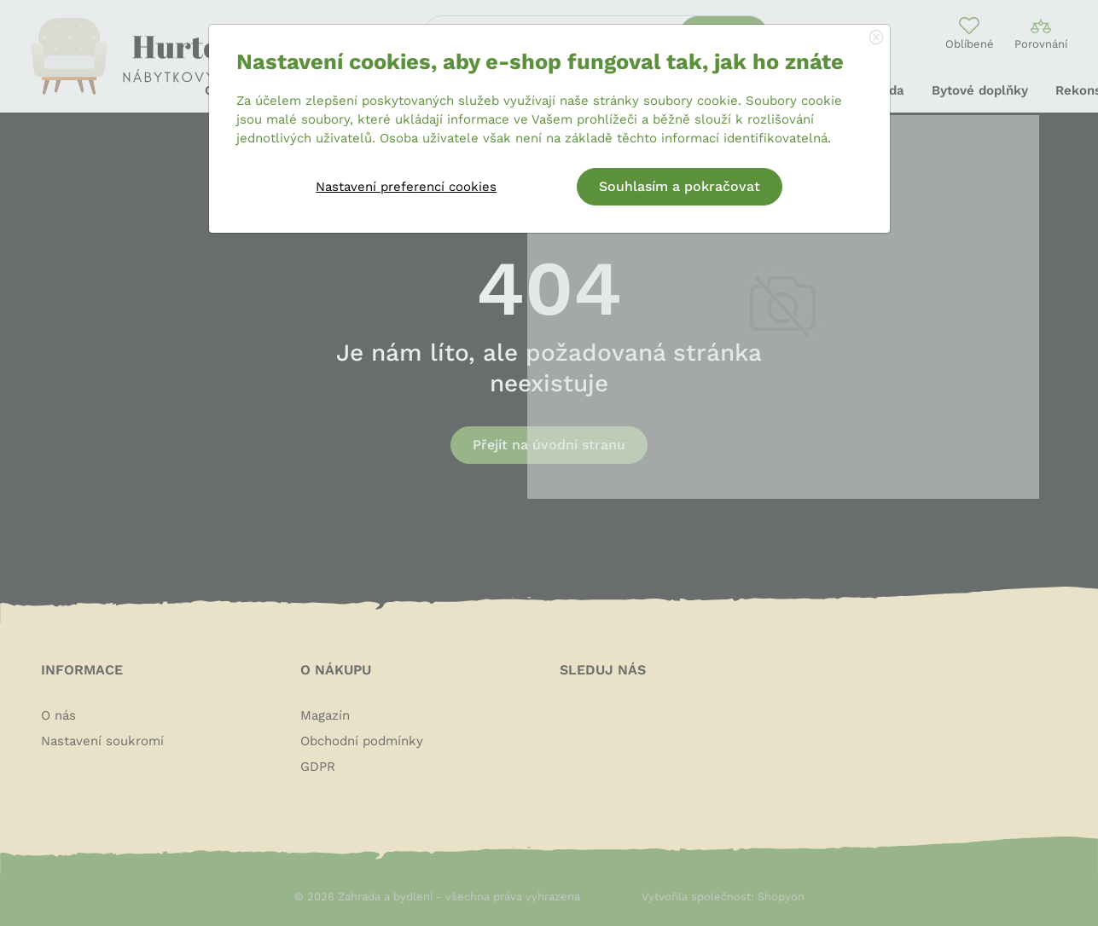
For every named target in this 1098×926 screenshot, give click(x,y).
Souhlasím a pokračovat (679, 186)
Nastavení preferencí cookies (406, 186)
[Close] (876, 38)
